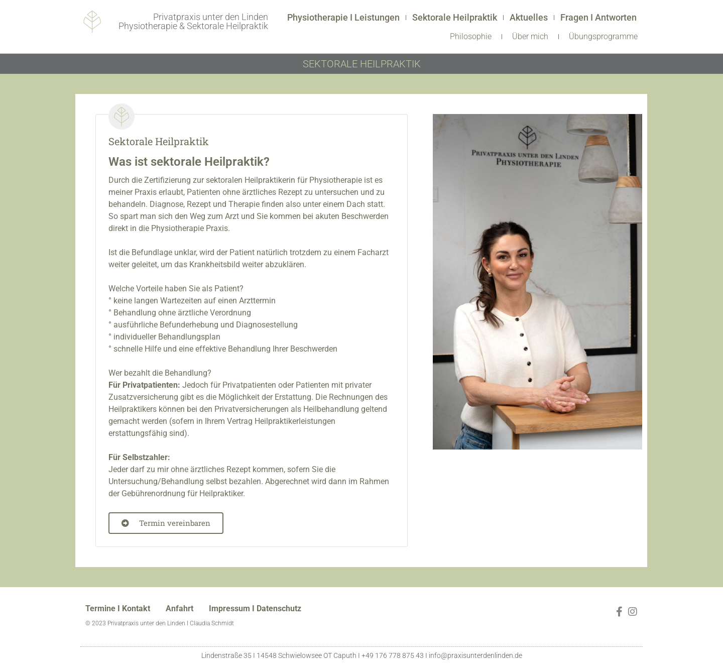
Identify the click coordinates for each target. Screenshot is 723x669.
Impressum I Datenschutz (255, 608)
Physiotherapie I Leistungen (343, 17)
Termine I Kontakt (117, 608)
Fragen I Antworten (598, 17)
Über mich (530, 36)
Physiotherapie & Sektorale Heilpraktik (193, 26)
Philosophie (471, 36)
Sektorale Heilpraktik (454, 17)
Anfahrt (179, 608)
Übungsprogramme (603, 36)
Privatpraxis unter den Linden (210, 17)
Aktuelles (529, 17)
